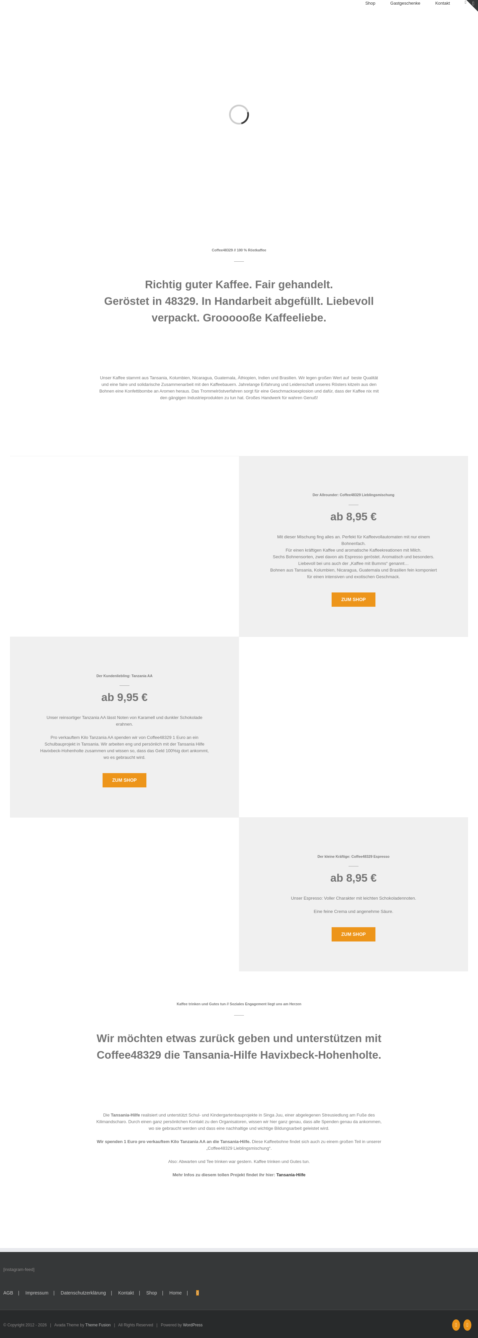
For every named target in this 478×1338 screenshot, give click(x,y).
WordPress (192, 1325)
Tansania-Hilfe (290, 1174)
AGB (8, 1292)
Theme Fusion (98, 1325)
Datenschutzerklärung (83, 1292)
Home (175, 1292)
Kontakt (126, 1292)
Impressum (37, 1292)
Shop (151, 1292)
